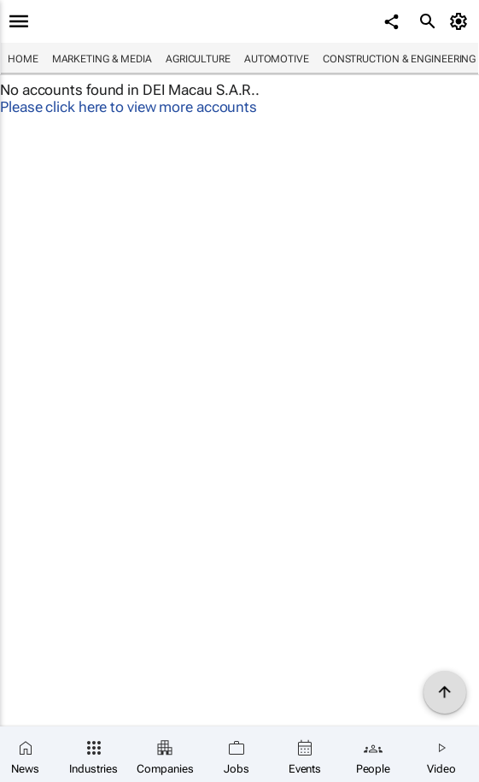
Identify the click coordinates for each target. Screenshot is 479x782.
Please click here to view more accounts (128, 106)
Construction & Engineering (399, 59)
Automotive (276, 59)
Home (23, 59)
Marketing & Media (102, 59)
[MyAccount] (461, 21)
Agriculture (198, 59)
